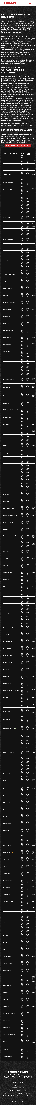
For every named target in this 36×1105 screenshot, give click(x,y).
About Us (18, 1079)
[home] (10, 3)
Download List (18, 145)
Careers (18, 1085)
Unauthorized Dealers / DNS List (18, 1095)
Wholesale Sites (18, 1090)
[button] (30, 3)
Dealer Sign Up (18, 1087)
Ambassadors (18, 1082)
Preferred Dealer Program (18, 1093)
